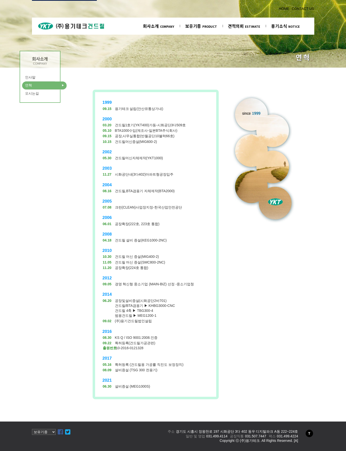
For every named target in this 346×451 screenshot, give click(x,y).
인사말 (22, 77)
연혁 (20, 85)
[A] (296, 441)
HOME (284, 9)
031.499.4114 (217, 436)
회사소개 (158, 26)
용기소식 (285, 26)
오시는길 (23, 93)
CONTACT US (303, 9)
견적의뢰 (244, 26)
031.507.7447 (255, 436)
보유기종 (201, 26)
